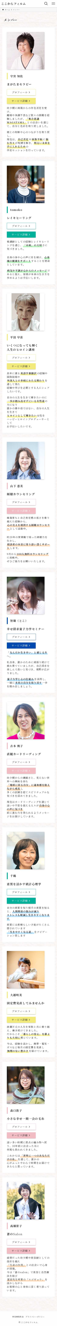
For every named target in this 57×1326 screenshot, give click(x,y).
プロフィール (21, 92)
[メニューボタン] (53, 3)
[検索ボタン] (46, 3)
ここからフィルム (13, 3)
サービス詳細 (21, 101)
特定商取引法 (18, 1316)
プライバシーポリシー (35, 1316)
